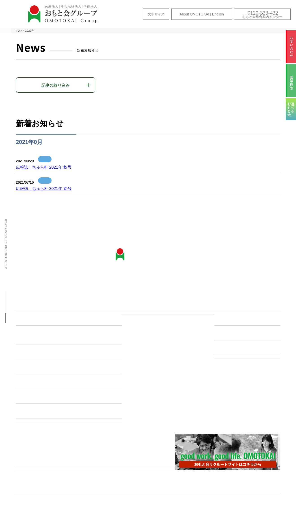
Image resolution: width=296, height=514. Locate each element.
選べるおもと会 (102, 488)
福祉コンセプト (232, 333)
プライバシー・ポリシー (240, 488)
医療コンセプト (232, 304)
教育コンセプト (232, 348)
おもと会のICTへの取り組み (44, 352)
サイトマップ (43, 488)
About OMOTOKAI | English (201, 14)
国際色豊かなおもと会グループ (47, 396)
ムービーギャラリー (167, 488)
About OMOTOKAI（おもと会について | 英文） (61, 411)
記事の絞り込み (55, 85)
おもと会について (35, 304)
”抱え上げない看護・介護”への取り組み (55, 382)
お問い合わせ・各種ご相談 (149, 304)
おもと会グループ (62, 14)
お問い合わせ (291, 46)
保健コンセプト (232, 318)
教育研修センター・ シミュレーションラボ (39, 335)
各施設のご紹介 (33, 460)
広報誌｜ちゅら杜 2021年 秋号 (43, 167)
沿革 (23, 318)
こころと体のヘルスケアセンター (49, 367)
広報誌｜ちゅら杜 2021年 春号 (43, 188)
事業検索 (291, 83)
